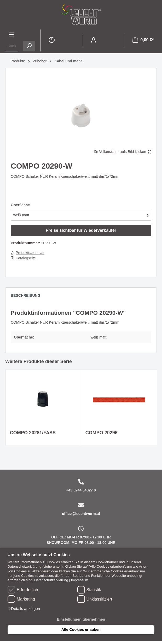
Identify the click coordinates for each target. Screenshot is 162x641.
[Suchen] (29, 46)
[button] (24, 609)
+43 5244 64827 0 (81, 490)
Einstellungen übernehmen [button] (81, 619)
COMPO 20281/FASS (33, 432)
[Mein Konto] (94, 40)
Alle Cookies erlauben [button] (81, 629)
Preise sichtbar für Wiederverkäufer (81, 230)
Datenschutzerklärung (51, 580)
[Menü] (11, 35)
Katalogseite (26, 258)
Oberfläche (20, 205)
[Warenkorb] (143, 40)
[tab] (28, 297)
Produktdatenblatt (30, 253)
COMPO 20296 (101, 432)
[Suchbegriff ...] (11, 46)
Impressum (79, 580)
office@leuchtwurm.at (81, 514)
